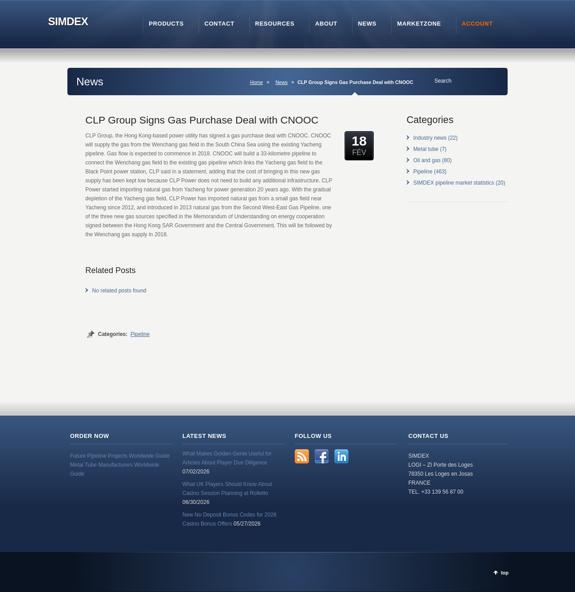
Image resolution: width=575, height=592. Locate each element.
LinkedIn (341, 456)
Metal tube (425, 149)
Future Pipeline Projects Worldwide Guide (120, 456)
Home (256, 82)
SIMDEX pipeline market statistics (453, 183)
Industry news (430, 138)
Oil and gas (427, 160)
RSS (302, 456)
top (505, 572)
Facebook (321, 456)
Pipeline (140, 334)
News (281, 82)
